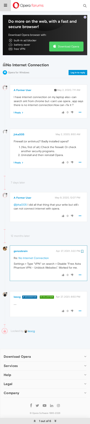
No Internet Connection (33, 246)
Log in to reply (78, 61)
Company (11, 382)
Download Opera (68, 35)
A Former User (22, 78)
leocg (17, 285)
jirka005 (19, 123)
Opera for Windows (18, 61)
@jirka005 (20, 193)
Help (7, 363)
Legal (8, 373)
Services (11, 354)
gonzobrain (21, 239)
